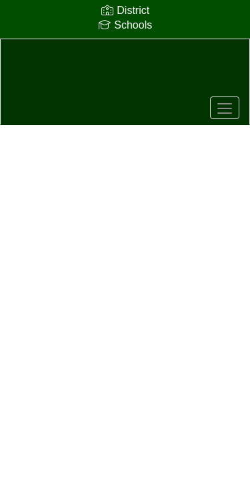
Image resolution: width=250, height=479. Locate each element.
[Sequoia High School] (125, 71)
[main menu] (224, 107)
